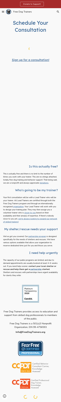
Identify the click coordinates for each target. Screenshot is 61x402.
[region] (30, 4)
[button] (3, 11)
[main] (30, 26)
